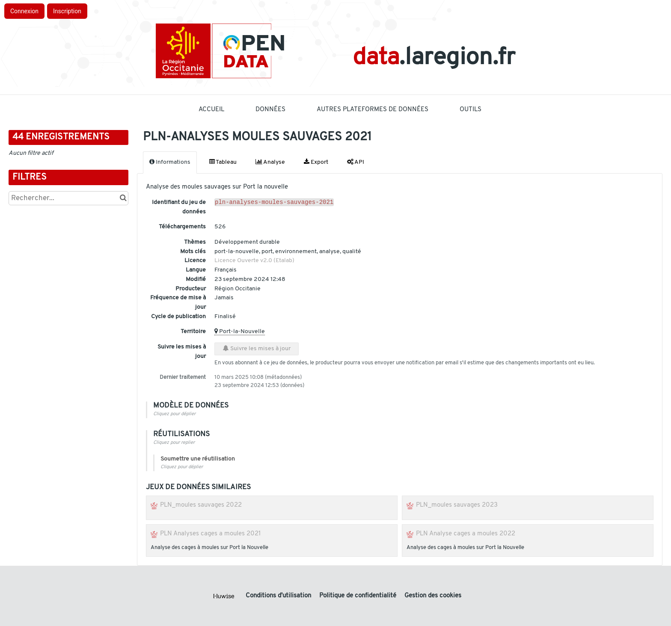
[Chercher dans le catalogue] (123, 198)
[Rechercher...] (68, 198)
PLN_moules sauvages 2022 (201, 505)
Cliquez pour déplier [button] (174, 414)
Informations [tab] (169, 162)
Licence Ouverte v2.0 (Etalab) (254, 260)
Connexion (24, 11)
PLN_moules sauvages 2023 (457, 505)
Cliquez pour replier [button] (174, 442)
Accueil (211, 109)
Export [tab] (316, 162)
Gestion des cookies (432, 596)
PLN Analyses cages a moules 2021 (210, 533)
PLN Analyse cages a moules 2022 (465, 533)
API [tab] (355, 162)
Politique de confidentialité (358, 596)
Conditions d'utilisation (279, 596)
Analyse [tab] (270, 162)
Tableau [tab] (223, 162)
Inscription (67, 11)
